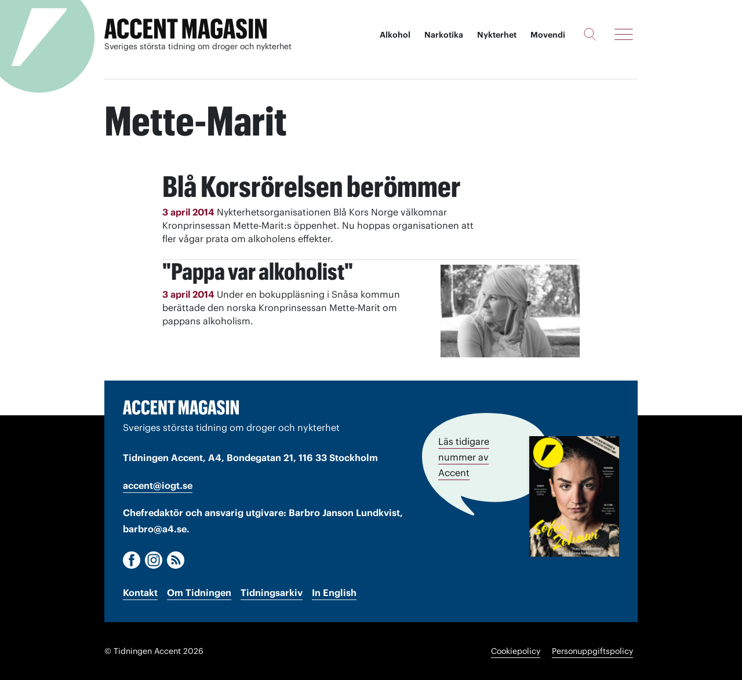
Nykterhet (497, 35)
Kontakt (140, 592)
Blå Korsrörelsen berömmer (311, 186)
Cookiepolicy (515, 651)
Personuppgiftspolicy (592, 651)
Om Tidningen (199, 592)
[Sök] (590, 34)
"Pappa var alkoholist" (257, 271)
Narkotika (443, 35)
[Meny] (624, 34)
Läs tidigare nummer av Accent (463, 457)
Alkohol (395, 35)
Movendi (547, 35)
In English (334, 592)
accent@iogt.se (157, 485)
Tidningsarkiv (272, 592)
